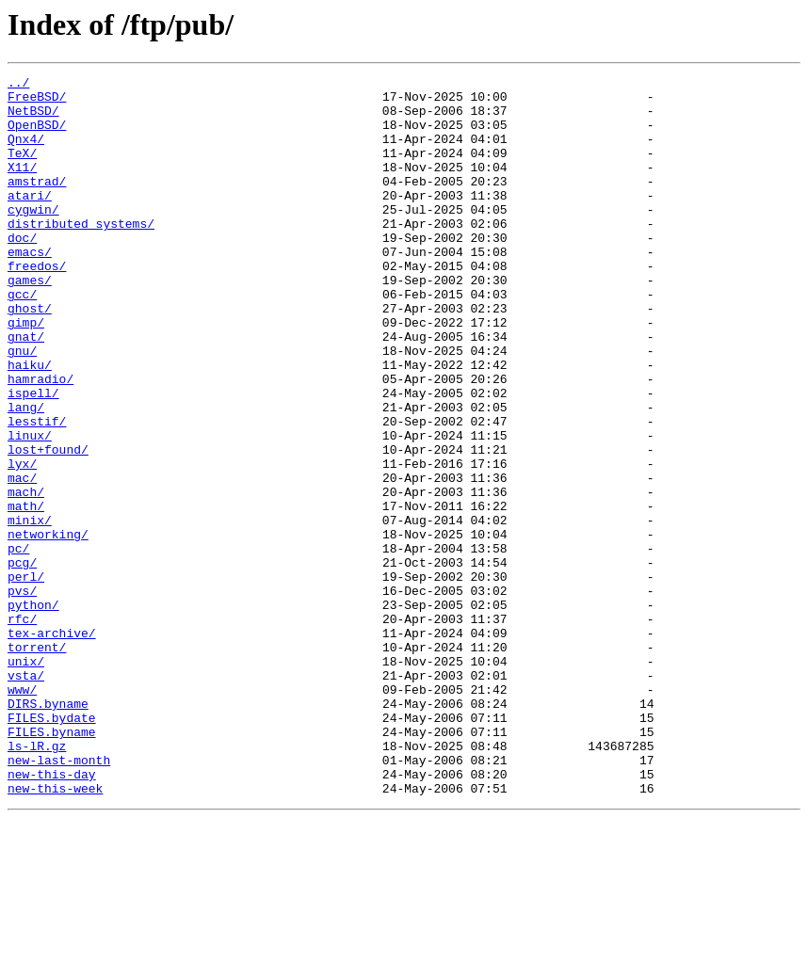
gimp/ (26, 372)
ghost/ (30, 355)
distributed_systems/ (81, 254)
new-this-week (55, 931)
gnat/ (26, 389)
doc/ (22, 271)
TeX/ (22, 169)
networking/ (48, 626)
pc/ (18, 643)
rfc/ (22, 728)
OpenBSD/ (37, 135)
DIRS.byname (48, 830)
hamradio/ (40, 440)
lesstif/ (37, 491)
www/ (22, 813)
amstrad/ (37, 203)
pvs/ (22, 694)
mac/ (22, 559)
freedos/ (37, 305)
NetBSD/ (33, 118)
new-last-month (59, 898)
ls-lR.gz (37, 881)
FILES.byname (52, 864)
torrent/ (37, 762)
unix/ (26, 779)
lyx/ (22, 542)
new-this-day (52, 914)
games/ (30, 321)
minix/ (30, 609)
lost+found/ (48, 525)
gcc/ (22, 338)
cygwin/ (33, 237)
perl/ (26, 677)
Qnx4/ (26, 152)
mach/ (26, 576)
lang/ (26, 474)
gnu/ (22, 406)
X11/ (22, 186)
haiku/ (30, 423)
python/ (33, 711)
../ (18, 84)
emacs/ (30, 288)
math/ (26, 593)
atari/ (30, 220)
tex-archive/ (52, 745)
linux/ (30, 508)
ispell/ (33, 457)
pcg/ (22, 660)
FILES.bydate (52, 847)
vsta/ (26, 796)
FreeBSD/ (37, 101)
